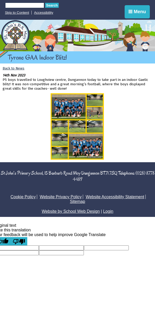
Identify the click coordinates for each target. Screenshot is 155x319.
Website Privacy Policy (61, 197)
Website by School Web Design (71, 211)
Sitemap (77, 201)
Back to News (13, 68)
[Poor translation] (19, 241)
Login (108, 211)
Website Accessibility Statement (115, 197)
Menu (137, 11)
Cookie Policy (23, 197)
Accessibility (43, 13)
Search (52, 5)
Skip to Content (17, 13)
